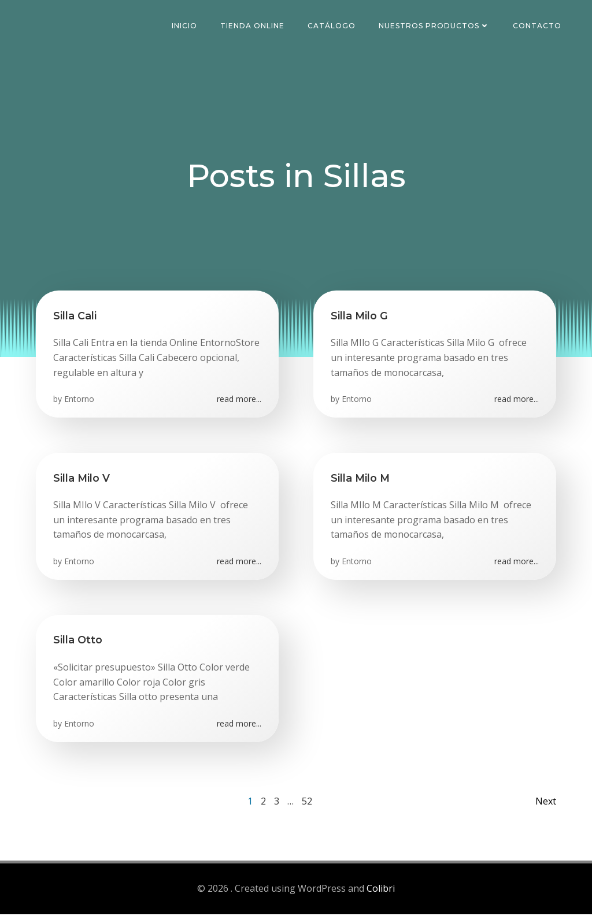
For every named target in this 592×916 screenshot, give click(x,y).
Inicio (185, 25)
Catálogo (332, 25)
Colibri (381, 890)
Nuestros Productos (434, 25)
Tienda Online (253, 25)
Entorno (79, 400)
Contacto (537, 25)
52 (307, 802)
